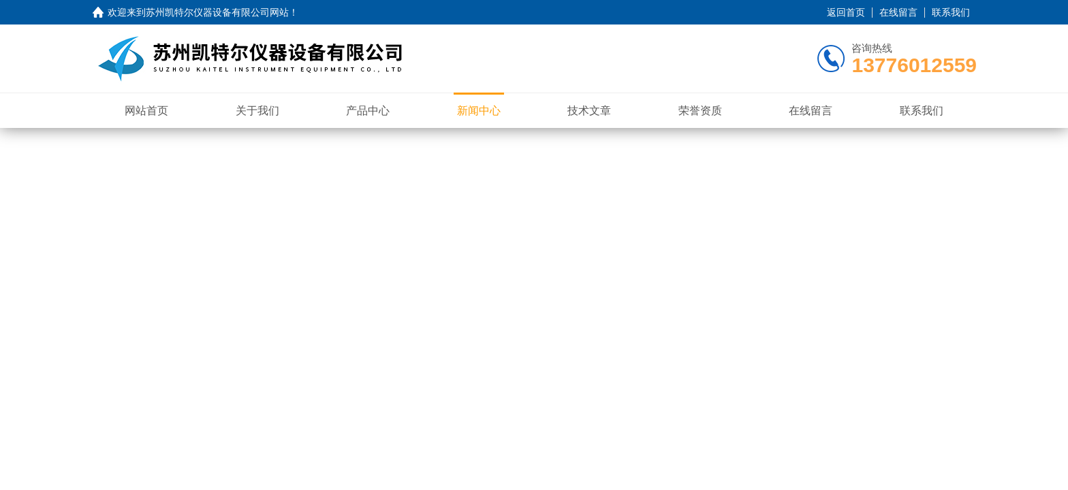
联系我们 (951, 12)
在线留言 (898, 12)
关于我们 (257, 110)
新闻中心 (479, 110)
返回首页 (846, 12)
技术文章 (589, 110)
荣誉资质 (700, 110)
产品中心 (368, 110)
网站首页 (146, 110)
